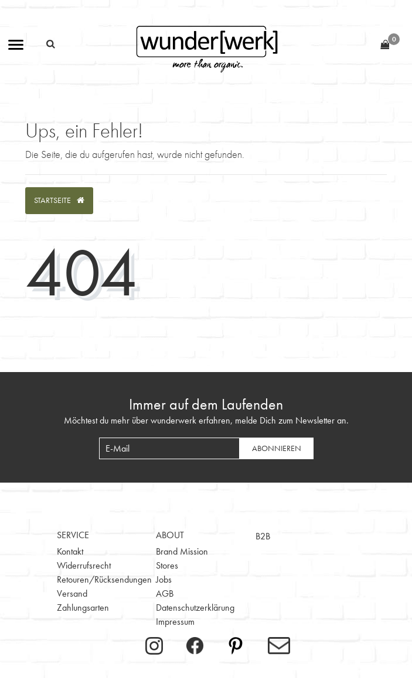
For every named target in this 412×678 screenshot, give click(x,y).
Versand (72, 593)
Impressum (175, 621)
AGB (164, 593)
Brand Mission (182, 551)
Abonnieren (276, 448)
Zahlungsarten (83, 607)
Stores (167, 565)
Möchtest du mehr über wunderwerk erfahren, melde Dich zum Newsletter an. (206, 420)
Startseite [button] (59, 200)
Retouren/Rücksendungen (104, 579)
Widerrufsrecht (84, 565)
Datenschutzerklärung (195, 607)
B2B (263, 536)
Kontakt (70, 551)
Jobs (164, 579)
